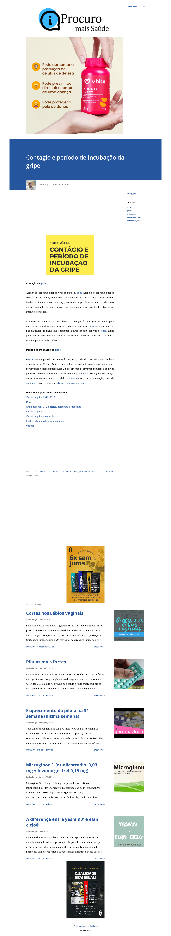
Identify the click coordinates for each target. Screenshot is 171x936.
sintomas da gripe (133, 217)
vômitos (71, 383)
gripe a (129, 211)
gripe (43, 283)
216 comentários (45, 859)
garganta (31, 383)
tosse (103, 330)
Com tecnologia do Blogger (86, 926)
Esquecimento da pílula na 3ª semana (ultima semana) (57, 713)
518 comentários (45, 750)
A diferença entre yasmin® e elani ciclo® (63, 822)
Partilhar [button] (131, 194)
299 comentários (45, 804)
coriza (80, 383)
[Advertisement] (70, 213)
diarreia (61, 383)
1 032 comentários (45, 647)
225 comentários (45, 695)
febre (85, 373)
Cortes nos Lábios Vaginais (54, 613)
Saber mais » (99, 647)
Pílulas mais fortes (46, 662)
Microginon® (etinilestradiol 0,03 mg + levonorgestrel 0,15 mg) (61, 767)
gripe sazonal (132, 214)
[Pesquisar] (132, 6)
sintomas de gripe (133, 221)
